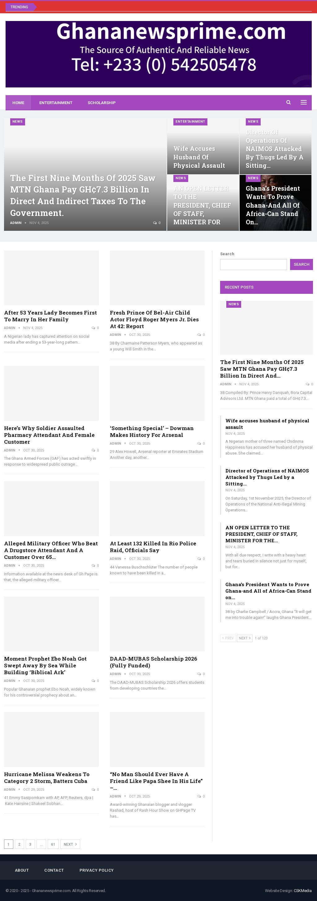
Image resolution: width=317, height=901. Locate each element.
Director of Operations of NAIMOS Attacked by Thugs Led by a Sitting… (275, 149)
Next (70, 844)
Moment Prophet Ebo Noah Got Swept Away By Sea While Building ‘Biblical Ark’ (45, 665)
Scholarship (102, 102)
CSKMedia (303, 890)
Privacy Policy (97, 870)
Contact (54, 870)
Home (18, 102)
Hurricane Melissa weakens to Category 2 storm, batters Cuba (46, 778)
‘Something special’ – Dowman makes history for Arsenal (152, 431)
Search (227, 254)
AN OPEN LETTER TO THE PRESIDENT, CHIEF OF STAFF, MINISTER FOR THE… (261, 534)
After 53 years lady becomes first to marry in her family (50, 316)
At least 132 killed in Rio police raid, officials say (153, 547)
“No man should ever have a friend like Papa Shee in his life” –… (156, 781)
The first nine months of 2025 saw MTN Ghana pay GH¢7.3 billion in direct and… (262, 368)
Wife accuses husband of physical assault (199, 157)
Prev (228, 638)
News (17, 122)
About (22, 870)
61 (53, 844)
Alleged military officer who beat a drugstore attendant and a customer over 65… (51, 550)
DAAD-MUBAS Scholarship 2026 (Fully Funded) (153, 662)
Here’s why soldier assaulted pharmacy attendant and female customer (49, 435)
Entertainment (55, 102)
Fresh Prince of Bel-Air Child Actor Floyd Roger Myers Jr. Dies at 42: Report (154, 319)
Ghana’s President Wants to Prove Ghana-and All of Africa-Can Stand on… (273, 205)
